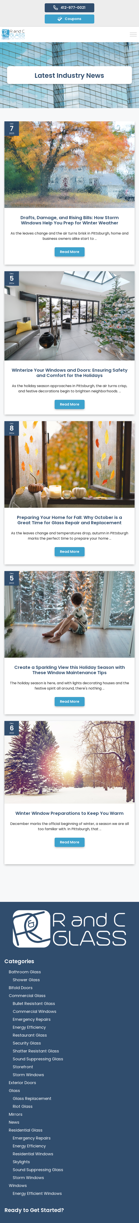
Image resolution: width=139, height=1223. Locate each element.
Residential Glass (26, 958)
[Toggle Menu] (133, 34)
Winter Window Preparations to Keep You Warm (69, 676)
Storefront (23, 895)
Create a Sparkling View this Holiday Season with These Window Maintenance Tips (69, 567)
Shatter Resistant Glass (36, 879)
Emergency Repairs (32, 847)
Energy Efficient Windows (37, 1021)
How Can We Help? (29, 1142)
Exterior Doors (22, 911)
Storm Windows (28, 903)
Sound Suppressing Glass (38, 887)
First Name (22, 1055)
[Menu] (69, 1216)
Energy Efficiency (29, 855)
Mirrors (15, 942)
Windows (18, 1013)
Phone (18, 1098)
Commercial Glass (27, 823)
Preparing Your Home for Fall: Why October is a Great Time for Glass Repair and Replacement (69, 451)
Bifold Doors (21, 816)
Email (17, 1120)
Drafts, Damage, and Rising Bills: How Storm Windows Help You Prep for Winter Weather (69, 220)
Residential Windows (33, 982)
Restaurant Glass (30, 863)
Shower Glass (26, 808)
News (14, 950)
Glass (14, 918)
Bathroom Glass (25, 800)
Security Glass (27, 871)
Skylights (21, 990)
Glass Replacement (32, 926)
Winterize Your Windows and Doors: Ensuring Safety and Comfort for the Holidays (70, 338)
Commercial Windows (34, 839)
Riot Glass (23, 934)
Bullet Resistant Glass (34, 831)
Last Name (22, 1076)
